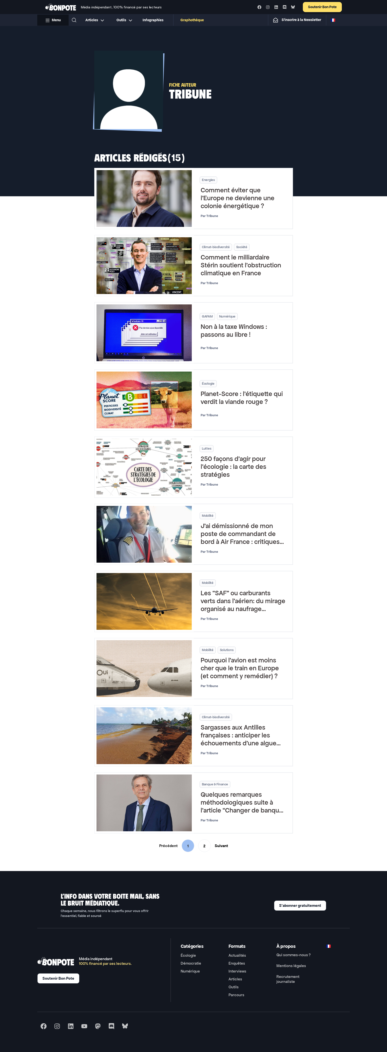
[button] (74, 20)
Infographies (153, 20)
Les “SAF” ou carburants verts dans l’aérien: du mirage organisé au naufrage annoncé (242, 605)
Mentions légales (291, 965)
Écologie (208, 383)
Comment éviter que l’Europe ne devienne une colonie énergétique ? (237, 198)
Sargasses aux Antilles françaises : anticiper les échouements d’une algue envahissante (238, 739)
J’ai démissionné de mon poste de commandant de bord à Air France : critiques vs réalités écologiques (239, 538)
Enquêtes (237, 963)
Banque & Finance (215, 784)
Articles (235, 979)
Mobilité (207, 516)
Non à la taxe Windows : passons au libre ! (233, 331)
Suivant (221, 845)
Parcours (236, 994)
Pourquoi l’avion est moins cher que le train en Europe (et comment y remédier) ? (239, 668)
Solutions (226, 650)
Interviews (237, 971)
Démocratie (191, 963)
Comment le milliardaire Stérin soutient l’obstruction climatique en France (240, 265)
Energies (208, 180)
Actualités (237, 955)
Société (241, 247)
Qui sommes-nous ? (293, 955)
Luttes (206, 448)
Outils (234, 987)
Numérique (227, 316)
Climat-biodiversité (216, 247)
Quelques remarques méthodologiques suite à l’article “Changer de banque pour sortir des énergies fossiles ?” (241, 810)
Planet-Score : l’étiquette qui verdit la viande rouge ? (241, 398)
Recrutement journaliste (287, 979)
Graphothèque (192, 20)
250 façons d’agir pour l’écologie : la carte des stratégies (233, 467)
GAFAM (207, 316)
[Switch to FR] (333, 20)
